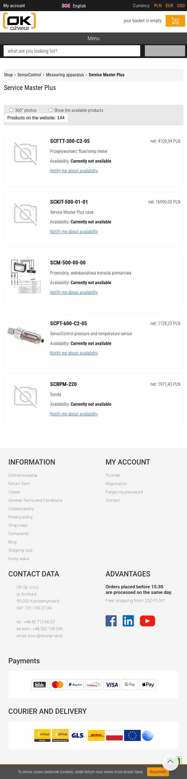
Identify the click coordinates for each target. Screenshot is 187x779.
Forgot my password (124, 492)
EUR (169, 5)
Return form (19, 483)
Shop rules (17, 525)
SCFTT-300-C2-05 (70, 141)
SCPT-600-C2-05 (68, 323)
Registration (116, 483)
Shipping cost (20, 550)
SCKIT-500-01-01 (69, 201)
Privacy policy (20, 517)
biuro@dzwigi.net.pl (45, 635)
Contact (113, 500)
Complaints (18, 533)
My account (14, 5)
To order (113, 475)
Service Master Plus (106, 74)
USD (181, 5)
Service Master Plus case (71, 212)
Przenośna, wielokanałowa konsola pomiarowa (90, 273)
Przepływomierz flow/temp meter (78, 151)
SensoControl (29, 74)
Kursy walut (18, 558)
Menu (94, 38)
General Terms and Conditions (35, 500)
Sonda (55, 394)
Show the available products (78, 110)
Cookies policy (21, 508)
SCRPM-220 (63, 384)
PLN (158, 5)
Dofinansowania (22, 475)
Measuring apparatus (65, 74)
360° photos (25, 110)
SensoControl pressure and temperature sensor (91, 333)
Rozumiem (158, 772)
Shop (8, 74)
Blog (12, 541)
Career (14, 492)
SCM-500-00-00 (68, 262)
